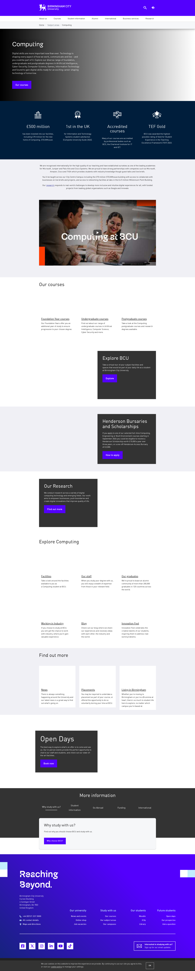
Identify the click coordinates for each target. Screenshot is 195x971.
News (44, 690)
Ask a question (168, 922)
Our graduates (130, 576)
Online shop (81, 918)
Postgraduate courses (134, 319)
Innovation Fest (130, 623)
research (50, 185)
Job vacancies (80, 922)
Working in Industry (52, 623)
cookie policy (56, 967)
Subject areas (53, 25)
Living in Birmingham (134, 690)
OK (150, 966)
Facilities (46, 576)
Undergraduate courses (94, 319)
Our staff (86, 576)
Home (41, 25)
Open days (170, 914)
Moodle (142, 914)
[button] (43, 18)
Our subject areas (108, 918)
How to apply (112, 455)
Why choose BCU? (55, 838)
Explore (110, 378)
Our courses (21, 85)
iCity (144, 918)
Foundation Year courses (55, 319)
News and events (78, 914)
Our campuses (109, 922)
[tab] (50, 807)
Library (142, 922)
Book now (49, 763)
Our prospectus (168, 918)
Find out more (54, 509)
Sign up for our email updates (158, 943)
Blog (84, 623)
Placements (88, 690)
